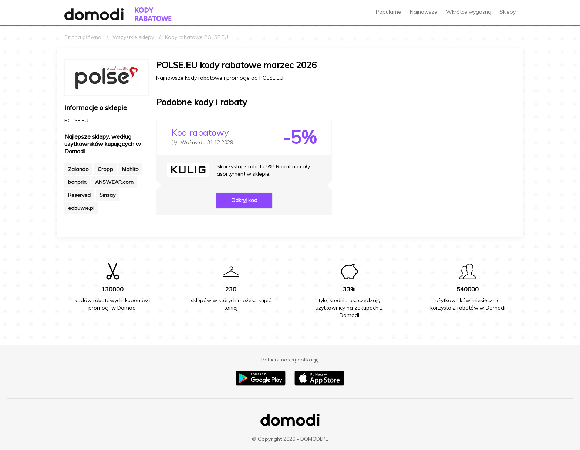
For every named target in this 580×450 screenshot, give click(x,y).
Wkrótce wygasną (468, 12)
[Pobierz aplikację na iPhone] (319, 383)
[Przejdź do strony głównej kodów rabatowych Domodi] (153, 14)
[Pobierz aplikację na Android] (261, 383)
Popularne (388, 12)
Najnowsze (423, 12)
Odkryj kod (244, 200)
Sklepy (508, 12)
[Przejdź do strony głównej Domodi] (94, 14)
